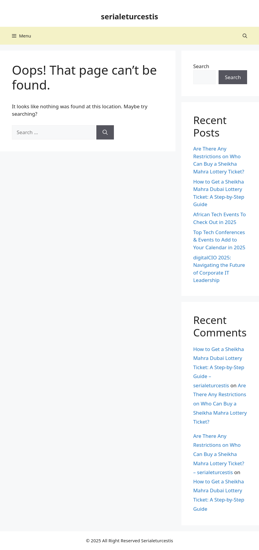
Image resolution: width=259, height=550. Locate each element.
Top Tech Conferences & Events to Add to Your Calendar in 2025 (219, 240)
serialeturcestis (129, 16)
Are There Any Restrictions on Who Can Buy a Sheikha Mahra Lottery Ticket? (220, 403)
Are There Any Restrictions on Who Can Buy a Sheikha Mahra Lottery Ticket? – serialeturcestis (218, 454)
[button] (245, 36)
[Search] (105, 132)
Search (201, 66)
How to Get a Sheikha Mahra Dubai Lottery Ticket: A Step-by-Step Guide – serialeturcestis (218, 367)
